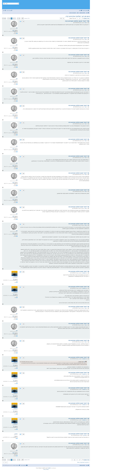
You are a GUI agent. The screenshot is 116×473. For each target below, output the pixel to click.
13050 (13, 30)
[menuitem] (80, 10)
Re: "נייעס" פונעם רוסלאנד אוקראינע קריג (77, 21)
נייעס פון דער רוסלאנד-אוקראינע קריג (78, 16)
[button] (22, 18)
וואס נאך (16, 433)
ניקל (16, 27)
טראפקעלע (15, 276)
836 (13, 279)
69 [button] (5, 18)
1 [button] (17, 18)
